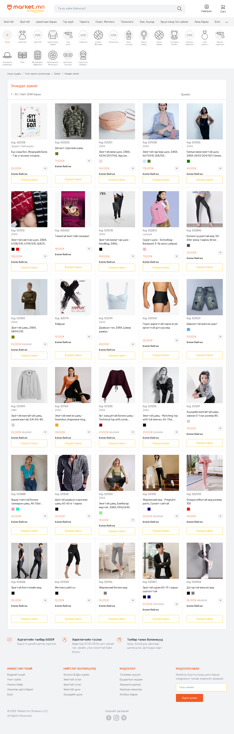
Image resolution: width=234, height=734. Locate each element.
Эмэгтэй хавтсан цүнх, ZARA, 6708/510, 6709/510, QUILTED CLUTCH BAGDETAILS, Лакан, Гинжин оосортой (29, 242)
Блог (217, 21)
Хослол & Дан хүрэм (76, 674)
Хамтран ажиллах (131, 689)
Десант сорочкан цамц (69, 148)
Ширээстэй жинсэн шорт (202, 324)
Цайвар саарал (13, 425)
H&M (13, 410)
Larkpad (147, 234)
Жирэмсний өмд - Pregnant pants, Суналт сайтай (159, 501)
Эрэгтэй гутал (72, 684)
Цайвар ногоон (101, 513)
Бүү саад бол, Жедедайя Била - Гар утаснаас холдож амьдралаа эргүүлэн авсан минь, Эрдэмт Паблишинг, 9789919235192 (29, 154)
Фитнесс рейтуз (65, 587)
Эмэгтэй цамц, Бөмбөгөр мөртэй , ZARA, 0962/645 (114, 505)
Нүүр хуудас (14, 73)
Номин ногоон (17, 509)
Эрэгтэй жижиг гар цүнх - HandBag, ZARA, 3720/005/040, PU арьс (114, 242)
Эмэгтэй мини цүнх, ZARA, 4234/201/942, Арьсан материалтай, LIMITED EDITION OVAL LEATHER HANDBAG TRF (117, 154)
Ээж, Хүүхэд (147, 21)
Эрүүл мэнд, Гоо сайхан (174, 21)
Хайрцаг (60, 324)
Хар (13, 249)
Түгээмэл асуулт (130, 674)
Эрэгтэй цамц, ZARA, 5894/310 (23, 329)
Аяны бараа (202, 21)
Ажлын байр (15, 684)
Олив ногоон (13, 337)
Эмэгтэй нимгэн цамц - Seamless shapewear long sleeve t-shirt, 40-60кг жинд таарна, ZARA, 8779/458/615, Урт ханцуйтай (72, 417)
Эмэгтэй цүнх (71, 689)
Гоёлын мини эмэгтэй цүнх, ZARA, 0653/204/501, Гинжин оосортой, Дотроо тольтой (204, 154)
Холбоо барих (129, 694)
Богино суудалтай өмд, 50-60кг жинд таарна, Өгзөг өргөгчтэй (203, 238)
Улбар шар (57, 425)
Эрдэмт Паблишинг (22, 146)
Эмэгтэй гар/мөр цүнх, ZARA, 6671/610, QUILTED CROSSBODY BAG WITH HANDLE (160, 154)
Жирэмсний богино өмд (113, 587)
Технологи (127, 21)
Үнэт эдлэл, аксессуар (37, 73)
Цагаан (101, 337)
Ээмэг (57, 73)
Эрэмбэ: (185, 94)
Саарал (105, 593)
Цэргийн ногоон (57, 154)
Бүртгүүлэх (189, 698)
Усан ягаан (101, 161)
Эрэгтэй (25, 21)
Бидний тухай (16, 674)
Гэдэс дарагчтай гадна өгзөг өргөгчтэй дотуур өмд (160, 325)
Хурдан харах (29, 179)
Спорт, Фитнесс (105, 21)
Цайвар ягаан (144, 249)
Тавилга (84, 21)
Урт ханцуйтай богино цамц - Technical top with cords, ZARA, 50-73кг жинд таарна (117, 417)
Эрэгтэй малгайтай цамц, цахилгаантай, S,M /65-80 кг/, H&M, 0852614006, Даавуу (27, 417)
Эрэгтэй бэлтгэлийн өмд (26, 587)
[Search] (114, 8)
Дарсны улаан (101, 425)
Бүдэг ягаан (13, 509)
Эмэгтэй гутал (72, 679)
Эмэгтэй (9, 21)
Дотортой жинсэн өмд (200, 587)
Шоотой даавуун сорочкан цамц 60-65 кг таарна (71, 501)
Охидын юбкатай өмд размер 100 (204, 501)
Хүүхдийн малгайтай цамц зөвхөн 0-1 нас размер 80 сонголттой (203, 414)
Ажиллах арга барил (20, 689)
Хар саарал (188, 245)
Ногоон (188, 161)
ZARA (102, 146)
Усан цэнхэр (144, 161)
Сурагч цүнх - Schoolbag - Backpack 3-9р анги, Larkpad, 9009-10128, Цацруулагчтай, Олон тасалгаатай (160, 242)
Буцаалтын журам (131, 679)
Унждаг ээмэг (72, 73)
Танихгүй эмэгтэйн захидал (72, 236)
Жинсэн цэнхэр (188, 329)
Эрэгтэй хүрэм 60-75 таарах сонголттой (160, 589)
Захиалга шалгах (130, 684)
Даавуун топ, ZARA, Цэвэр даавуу (115, 329)
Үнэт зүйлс (14, 679)
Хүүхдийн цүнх (72, 694)
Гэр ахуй (68, 21)
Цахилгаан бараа (46, 21)
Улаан (17, 249)
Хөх (149, 509)
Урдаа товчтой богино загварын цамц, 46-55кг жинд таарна (26, 502)
